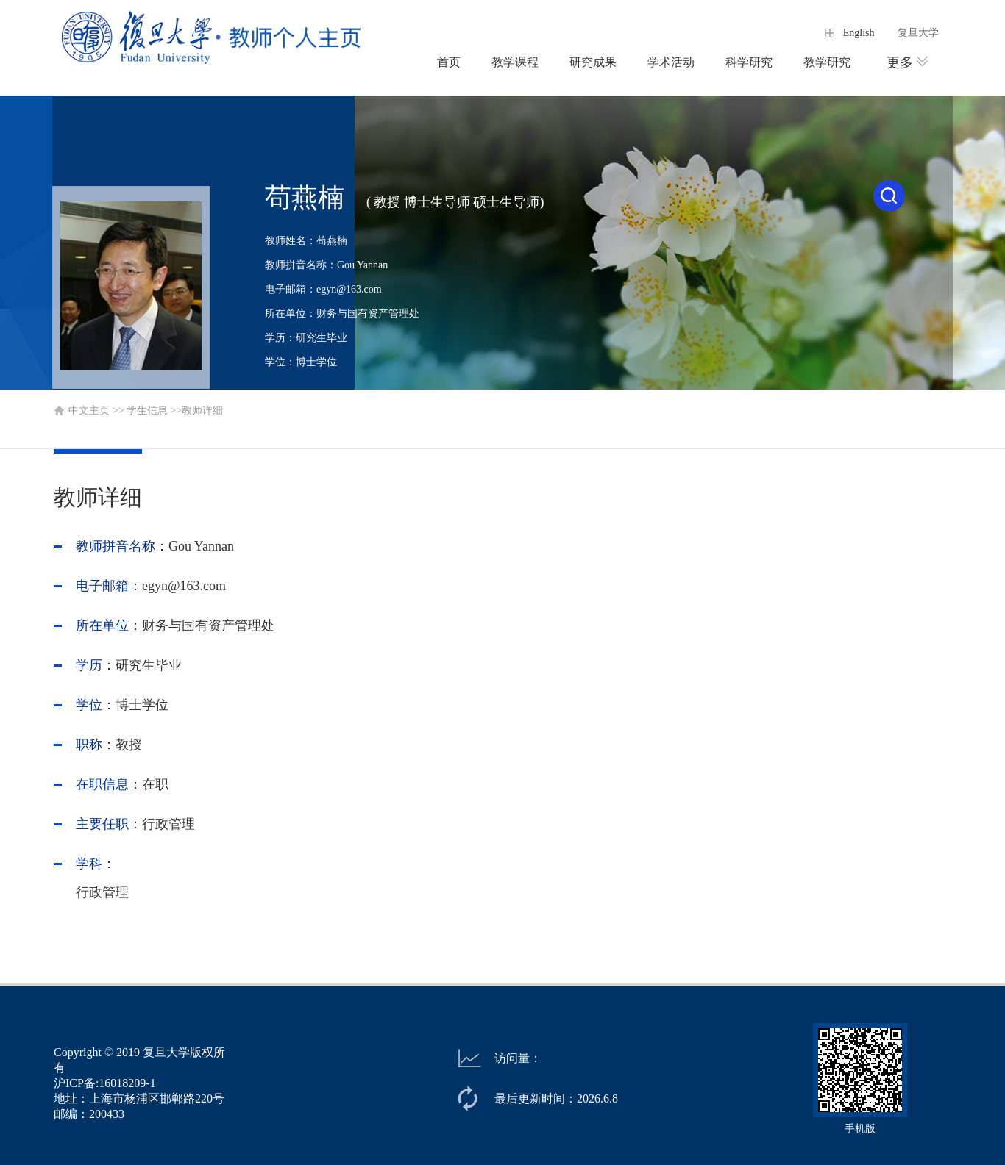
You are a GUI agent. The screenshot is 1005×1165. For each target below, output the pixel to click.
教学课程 (515, 62)
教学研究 (826, 62)
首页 (449, 62)
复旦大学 (918, 32)
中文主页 (89, 410)
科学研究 (749, 62)
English (859, 32)
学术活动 (671, 62)
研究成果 (593, 62)
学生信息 (147, 410)
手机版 (860, 1128)
